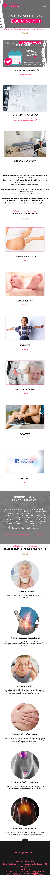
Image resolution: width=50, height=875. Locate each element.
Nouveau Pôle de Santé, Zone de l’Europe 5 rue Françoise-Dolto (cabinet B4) (25, 120)
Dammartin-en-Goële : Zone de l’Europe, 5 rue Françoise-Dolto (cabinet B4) (25, 862)
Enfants (25, 345)
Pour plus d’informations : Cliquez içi (25, 536)
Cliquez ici (25, 260)
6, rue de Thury (25, 165)
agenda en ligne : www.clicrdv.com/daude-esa (32, 203)
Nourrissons (25, 301)
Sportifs (25, 434)
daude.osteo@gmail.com (35, 201)
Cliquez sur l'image (25, 74)
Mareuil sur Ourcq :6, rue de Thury (25, 867)
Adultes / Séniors (25, 389)
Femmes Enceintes (25, 256)
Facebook (25, 478)
